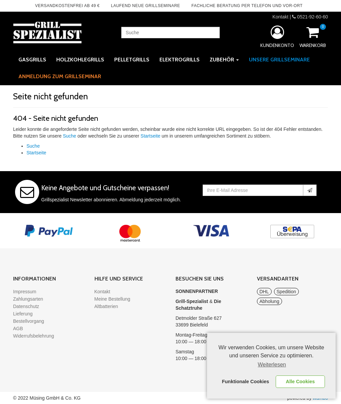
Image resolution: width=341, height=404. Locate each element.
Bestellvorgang (28, 321)
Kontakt (280, 16)
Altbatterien (106, 306)
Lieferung (22, 313)
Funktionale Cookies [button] (245, 381)
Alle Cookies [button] (300, 381)
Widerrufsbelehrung (33, 336)
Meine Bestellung (112, 299)
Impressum (24, 291)
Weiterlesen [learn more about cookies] (272, 364)
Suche (69, 136)
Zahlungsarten (28, 299)
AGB (18, 328)
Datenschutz (26, 306)
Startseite (150, 136)
